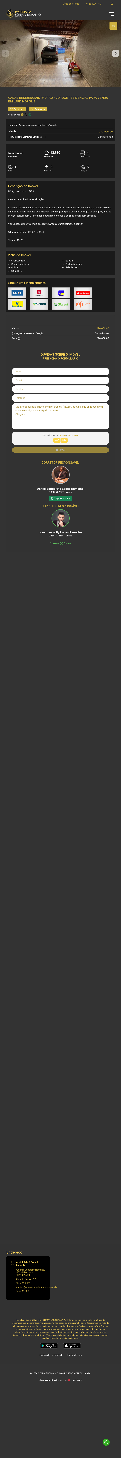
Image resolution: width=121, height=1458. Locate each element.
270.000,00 (106, 142)
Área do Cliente (71, 4)
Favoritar (16, 120)
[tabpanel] (60, 59)
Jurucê (62, 109)
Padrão (47, 109)
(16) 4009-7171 (23, 1294)
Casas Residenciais (24, 109)
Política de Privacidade (51, 1366)
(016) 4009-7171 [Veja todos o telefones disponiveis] (94, 4)
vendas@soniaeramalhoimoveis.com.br (37, 1298)
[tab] (113, 26)
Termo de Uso (74, 1366)
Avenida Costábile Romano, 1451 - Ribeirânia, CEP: (30, 1284)
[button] (111, 3)
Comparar (38, 120)
